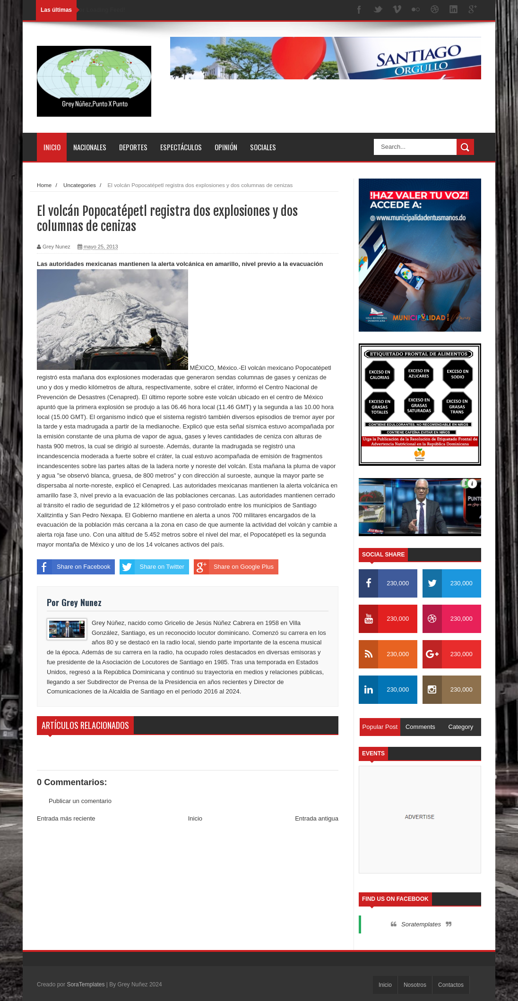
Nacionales (89, 147)
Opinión (226, 147)
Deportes (133, 147)
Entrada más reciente (66, 818)
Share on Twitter (152, 566)
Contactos (451, 985)
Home (44, 185)
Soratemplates (421, 924)
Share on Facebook (73, 566)
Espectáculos (181, 147)
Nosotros (415, 985)
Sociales (263, 147)
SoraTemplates (85, 984)
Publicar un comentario (80, 800)
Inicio (51, 147)
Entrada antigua (316, 818)
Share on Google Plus (234, 566)
